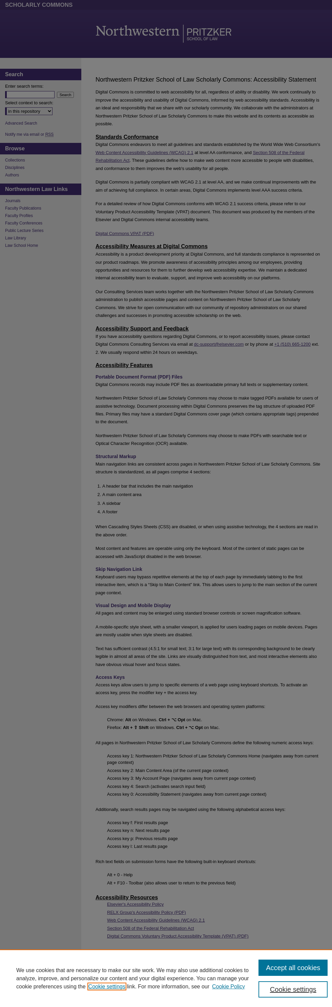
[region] (166, 978)
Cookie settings (106, 986)
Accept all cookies (293, 967)
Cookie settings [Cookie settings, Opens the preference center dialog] (293, 989)
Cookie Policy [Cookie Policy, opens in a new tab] (228, 986)
